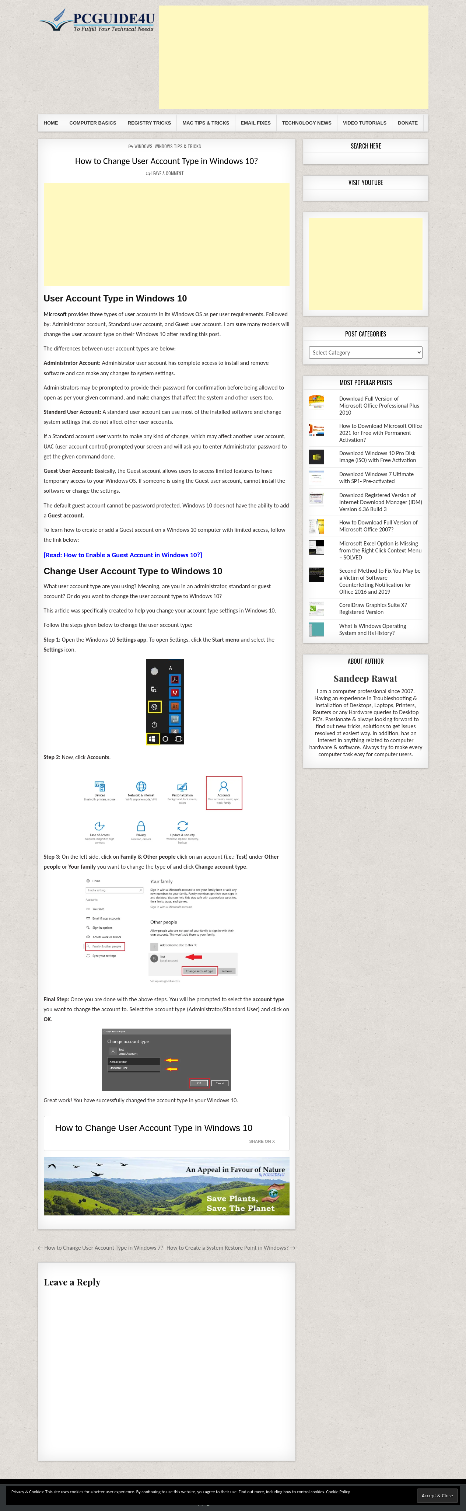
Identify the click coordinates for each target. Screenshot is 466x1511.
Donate (408, 123)
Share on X (262, 1141)
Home (51, 123)
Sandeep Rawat (365, 678)
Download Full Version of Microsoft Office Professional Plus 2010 (379, 405)
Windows (143, 146)
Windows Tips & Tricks (178, 146)
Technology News (307, 123)
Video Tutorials (364, 123)
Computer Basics (93, 123)
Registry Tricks (149, 123)
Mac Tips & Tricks (205, 123)
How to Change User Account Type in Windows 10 (154, 1128)
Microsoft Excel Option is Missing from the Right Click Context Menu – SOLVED (380, 550)
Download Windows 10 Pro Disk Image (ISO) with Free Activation (377, 457)
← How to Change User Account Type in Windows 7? (101, 1247)
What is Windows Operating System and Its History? (372, 629)
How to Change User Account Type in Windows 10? (166, 161)
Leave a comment (167, 173)
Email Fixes (256, 123)
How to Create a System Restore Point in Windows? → (231, 1247)
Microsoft (55, 314)
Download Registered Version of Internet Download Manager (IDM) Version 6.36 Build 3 (380, 502)
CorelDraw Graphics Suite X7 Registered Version (373, 608)
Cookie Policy (338, 1491)
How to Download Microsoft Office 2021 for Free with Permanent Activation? (380, 432)
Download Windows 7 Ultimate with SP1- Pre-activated (376, 478)
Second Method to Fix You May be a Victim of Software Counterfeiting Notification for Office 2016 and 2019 (380, 581)
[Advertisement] (293, 57)
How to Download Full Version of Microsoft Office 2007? (378, 526)
